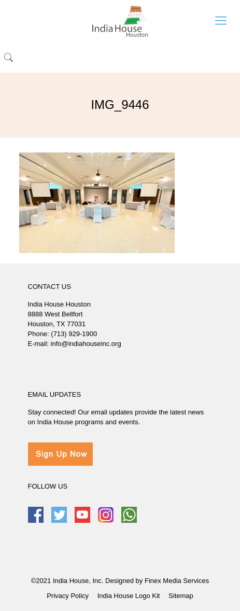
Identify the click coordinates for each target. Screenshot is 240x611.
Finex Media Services (177, 581)
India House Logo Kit (128, 596)
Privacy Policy (68, 596)
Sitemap (180, 596)
